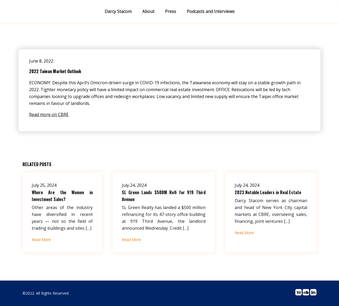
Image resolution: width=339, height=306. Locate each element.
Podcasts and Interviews (211, 11)
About (148, 11)
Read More (41, 239)
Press (170, 11)
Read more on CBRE (49, 114)
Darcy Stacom (118, 11)
